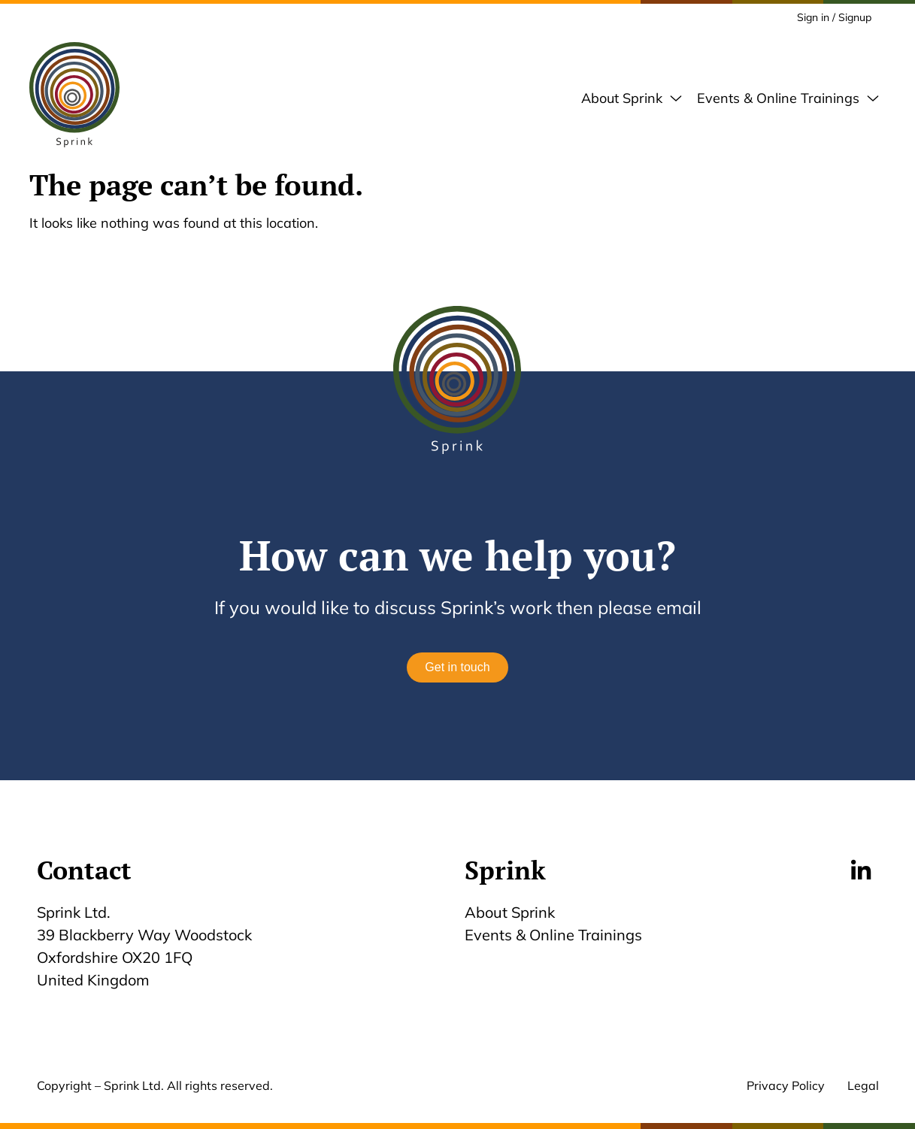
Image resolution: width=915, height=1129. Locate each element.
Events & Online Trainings (553, 934)
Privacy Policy (786, 1085)
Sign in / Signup (834, 17)
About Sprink (510, 912)
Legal (863, 1085)
